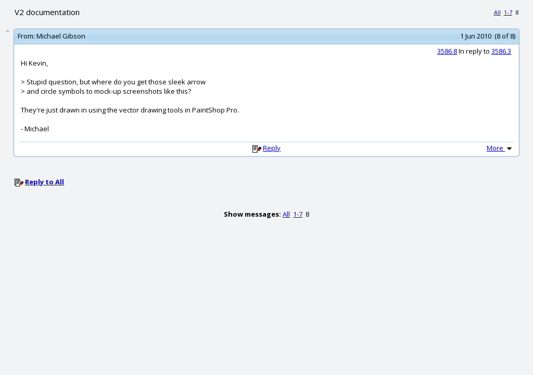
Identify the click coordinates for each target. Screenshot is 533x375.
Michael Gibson (60, 36)
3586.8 (447, 51)
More (500, 148)
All (497, 12)
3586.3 (501, 51)
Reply (272, 148)
